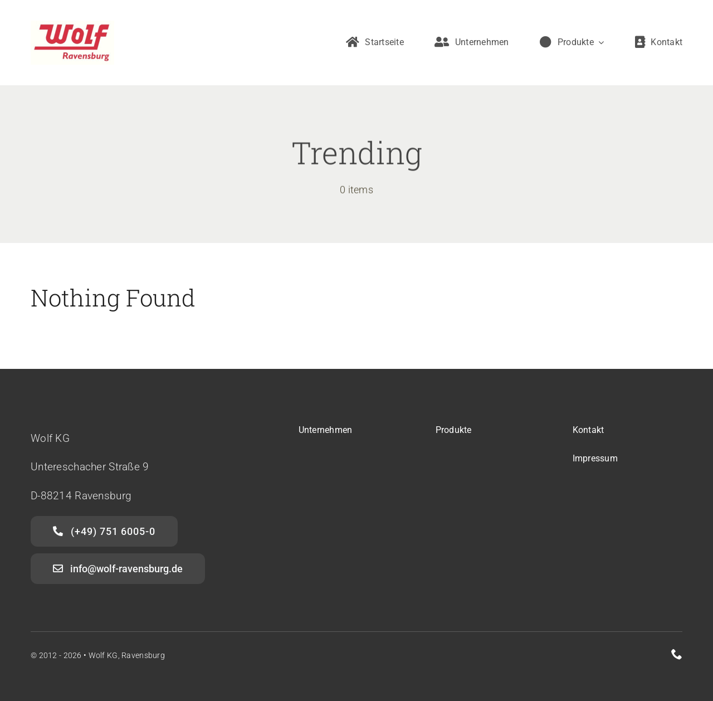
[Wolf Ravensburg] (72, 26)
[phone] (676, 654)
